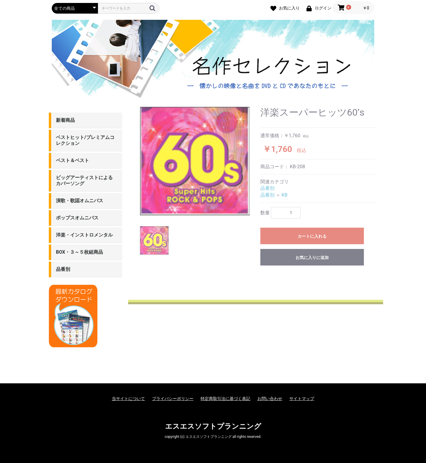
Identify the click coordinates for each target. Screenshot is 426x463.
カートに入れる (312, 236)
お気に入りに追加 (312, 257)
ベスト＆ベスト (72, 160)
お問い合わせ (269, 398)
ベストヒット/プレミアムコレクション (85, 140)
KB (285, 195)
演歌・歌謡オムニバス (79, 200)
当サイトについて (128, 398)
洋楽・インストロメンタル (84, 235)
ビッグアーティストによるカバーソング (84, 180)
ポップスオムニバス (77, 218)
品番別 (63, 269)
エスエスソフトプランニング (213, 426)
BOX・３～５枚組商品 (79, 252)
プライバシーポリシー (172, 398)
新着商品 (65, 120)
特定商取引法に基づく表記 (225, 398)
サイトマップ (301, 398)
